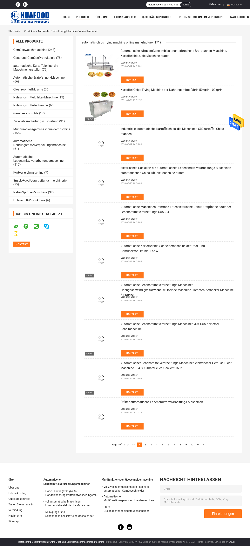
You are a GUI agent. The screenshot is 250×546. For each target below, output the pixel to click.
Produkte (83, 17)
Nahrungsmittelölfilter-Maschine (35, 97)
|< (128, 444)
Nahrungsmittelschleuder (30, 105)
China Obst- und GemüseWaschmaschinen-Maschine (77, 542)
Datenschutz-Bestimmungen (33, 542)
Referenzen (215, 4)
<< (133, 444)
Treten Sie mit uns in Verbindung (200, 17)
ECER (232, 542)
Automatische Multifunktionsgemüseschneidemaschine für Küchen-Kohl (129, 499)
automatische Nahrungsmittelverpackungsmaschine (39, 143)
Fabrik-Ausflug (125, 17)
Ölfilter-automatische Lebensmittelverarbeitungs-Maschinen (162, 402)
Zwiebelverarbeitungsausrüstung (35, 121)
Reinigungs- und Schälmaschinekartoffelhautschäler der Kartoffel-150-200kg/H (69, 514)
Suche (185, 4)
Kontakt (132, 79)
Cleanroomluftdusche (28, 89)
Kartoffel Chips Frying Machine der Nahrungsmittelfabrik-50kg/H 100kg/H (171, 90)
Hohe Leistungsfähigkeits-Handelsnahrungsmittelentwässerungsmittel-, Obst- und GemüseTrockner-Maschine (71, 493)
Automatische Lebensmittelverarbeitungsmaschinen (39, 159)
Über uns (102, 17)
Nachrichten (239, 17)
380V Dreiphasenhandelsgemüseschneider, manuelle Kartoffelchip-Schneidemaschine (130, 509)
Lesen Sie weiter (129, 62)
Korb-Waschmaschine (28, 172)
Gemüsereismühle (25, 113)
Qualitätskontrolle (157, 17)
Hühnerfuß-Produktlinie (29, 200)
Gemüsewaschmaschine (30, 50)
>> (198, 444)
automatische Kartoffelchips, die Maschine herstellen (35, 67)
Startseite (14, 31)
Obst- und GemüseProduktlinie (34, 58)
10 (192, 444)
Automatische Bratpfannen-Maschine (39, 77)
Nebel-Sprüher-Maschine (30, 192)
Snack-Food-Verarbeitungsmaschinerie (40, 180)
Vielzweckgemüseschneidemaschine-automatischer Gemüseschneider (127, 488)
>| (203, 444)
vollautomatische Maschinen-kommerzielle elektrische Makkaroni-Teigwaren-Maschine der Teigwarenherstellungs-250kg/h (67, 504)
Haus (66, 17)
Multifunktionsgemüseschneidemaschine (41, 129)
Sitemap (14, 521)
